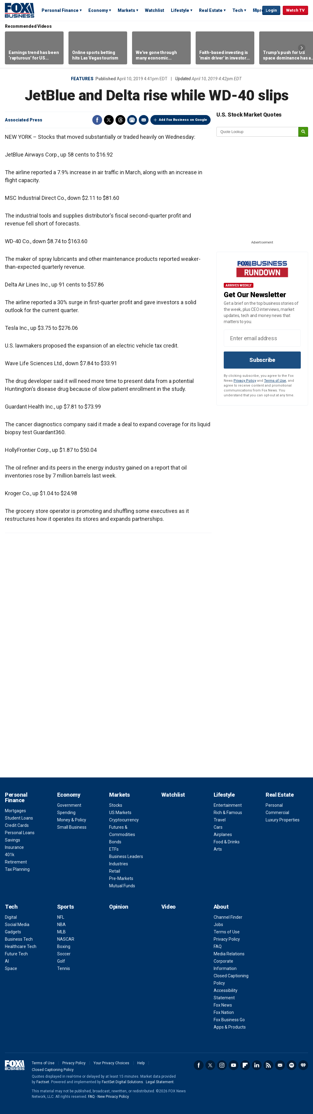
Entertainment (228, 805)
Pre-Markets (121, 878)
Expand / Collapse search (256, 10)
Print (132, 120)
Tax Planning (17, 869)
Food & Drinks (227, 841)
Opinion (118, 906)
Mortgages (15, 810)
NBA (61, 924)
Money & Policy (71, 819)
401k (9, 854)
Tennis (63, 968)
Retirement (16, 862)
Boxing (63, 946)
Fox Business (19, 10)
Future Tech (16, 953)
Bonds (115, 841)
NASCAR (65, 939)
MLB (61, 931)
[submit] (303, 132)
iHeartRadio (303, 1065)
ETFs (114, 849)
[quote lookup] (257, 132)
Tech (237, 10)
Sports (65, 906)
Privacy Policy (245, 381)
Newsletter (280, 1065)
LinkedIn (257, 1065)
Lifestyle (180, 10)
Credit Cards (17, 825)
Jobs (218, 924)
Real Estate (211, 10)
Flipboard (245, 1065)
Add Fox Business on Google (183, 120)
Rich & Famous (228, 812)
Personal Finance (60, 10)
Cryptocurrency (124, 819)
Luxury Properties (283, 819)
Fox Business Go (229, 1019)
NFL (60, 917)
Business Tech (19, 939)
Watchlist (154, 10)
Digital (11, 917)
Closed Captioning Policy (53, 1070)
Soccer (64, 953)
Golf (61, 961)
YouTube (233, 1065)
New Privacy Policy (113, 1096)
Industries (118, 863)
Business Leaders (126, 856)
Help (141, 1063)
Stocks (115, 805)
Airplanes (223, 834)
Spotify (291, 1065)
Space (11, 968)
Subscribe (262, 360)
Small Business (72, 827)
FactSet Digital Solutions (122, 1082)
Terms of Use (275, 381)
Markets (126, 10)
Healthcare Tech (20, 946)
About (221, 906)
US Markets (120, 812)
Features (82, 78)
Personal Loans (20, 832)
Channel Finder (228, 917)
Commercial (277, 812)
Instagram (222, 1065)
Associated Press (23, 119)
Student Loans (19, 818)
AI (7, 961)
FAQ (218, 946)
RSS (268, 1065)
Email (144, 120)
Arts (218, 849)
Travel (220, 819)
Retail (114, 871)
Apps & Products (230, 1027)
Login (271, 10)
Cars (218, 827)
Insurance (14, 847)
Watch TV (295, 10)
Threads (120, 120)
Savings (12, 840)
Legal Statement (160, 1082)
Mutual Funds (122, 885)
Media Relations (229, 953)
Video (168, 906)
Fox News (223, 1005)
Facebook (97, 120)
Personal (274, 805)
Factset (42, 1082)
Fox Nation (224, 1012)
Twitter (109, 120)
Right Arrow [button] (301, 48)
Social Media (17, 924)
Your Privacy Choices (111, 1063)
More (258, 10)
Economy (98, 10)
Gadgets (13, 931)
